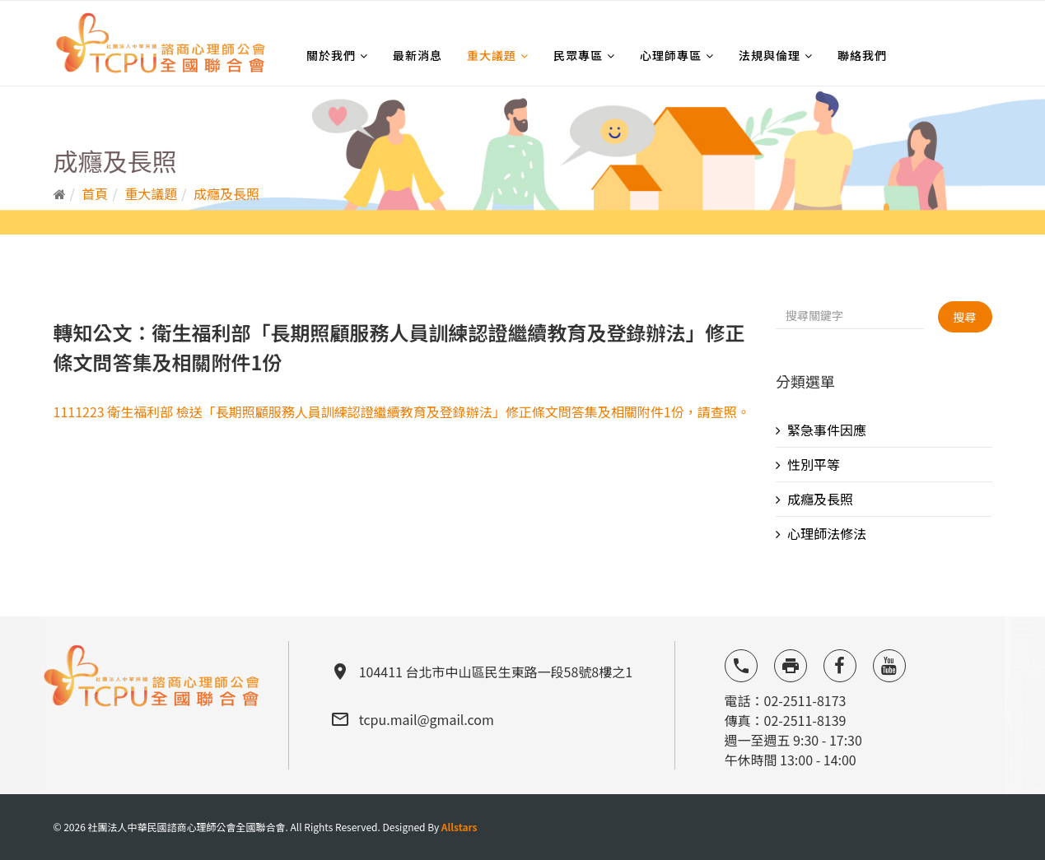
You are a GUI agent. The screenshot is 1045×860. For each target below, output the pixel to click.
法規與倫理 (769, 55)
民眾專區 (578, 55)
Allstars (459, 827)
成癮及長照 (226, 193)
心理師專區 (671, 55)
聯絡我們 (862, 55)
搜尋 (965, 317)
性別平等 (813, 464)
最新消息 (417, 55)
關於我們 (331, 55)
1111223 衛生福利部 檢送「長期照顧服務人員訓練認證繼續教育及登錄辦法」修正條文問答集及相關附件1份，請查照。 (402, 411)
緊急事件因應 (826, 429)
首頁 (95, 193)
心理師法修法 (826, 533)
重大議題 (491, 55)
